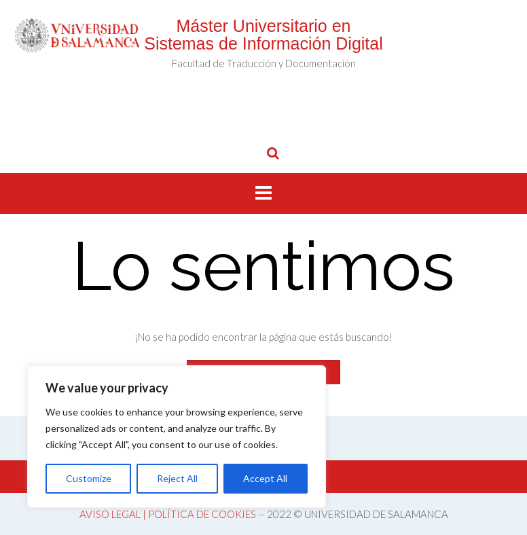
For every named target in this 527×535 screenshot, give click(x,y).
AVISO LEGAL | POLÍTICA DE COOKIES (167, 514)
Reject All (177, 478)
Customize (88, 478)
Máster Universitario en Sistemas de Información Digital (263, 34)
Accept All (265, 478)
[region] (176, 436)
